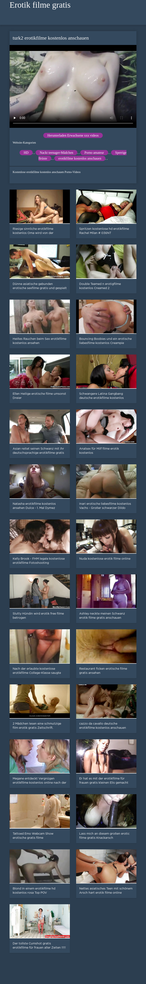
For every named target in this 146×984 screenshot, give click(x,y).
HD (26, 152)
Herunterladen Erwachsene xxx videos (73, 135)
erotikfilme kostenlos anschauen (79, 158)
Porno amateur (94, 152)
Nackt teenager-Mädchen (56, 152)
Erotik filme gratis (40, 5)
